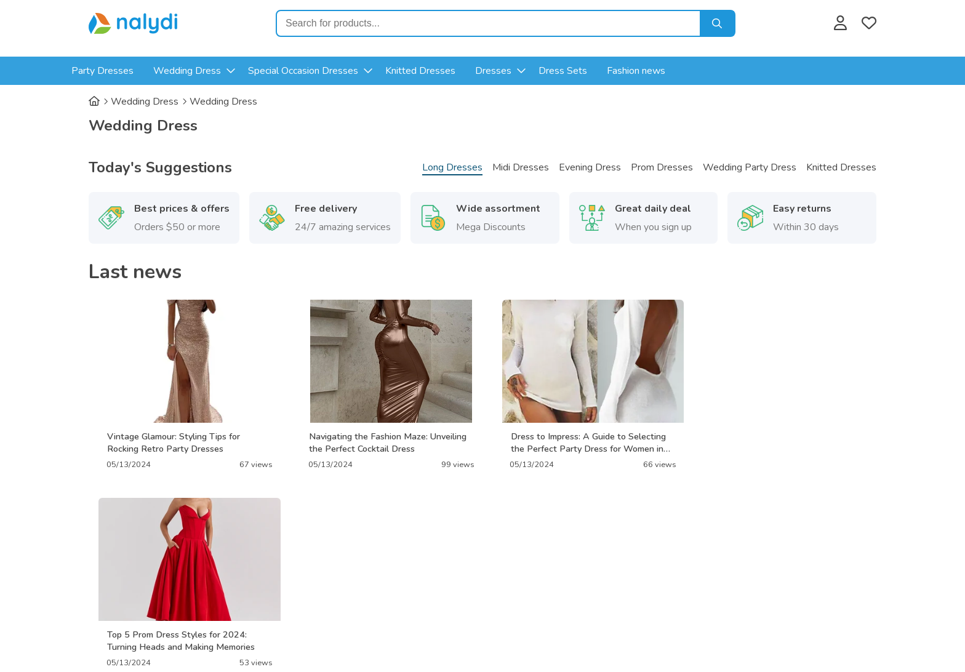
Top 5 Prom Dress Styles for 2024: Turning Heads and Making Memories (772, 442)
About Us (348, 565)
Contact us (515, 565)
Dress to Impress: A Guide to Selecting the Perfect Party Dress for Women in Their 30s (578, 442)
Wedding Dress (214, 71)
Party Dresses (129, 71)
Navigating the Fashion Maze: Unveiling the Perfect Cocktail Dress (383, 442)
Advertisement (525, 549)
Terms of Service (362, 581)
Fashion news (663, 71)
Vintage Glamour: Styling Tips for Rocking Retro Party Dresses (173, 442)
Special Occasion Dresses (330, 71)
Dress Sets (590, 71)
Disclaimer (515, 581)
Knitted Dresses (447, 71)
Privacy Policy (356, 549)
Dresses (520, 71)
